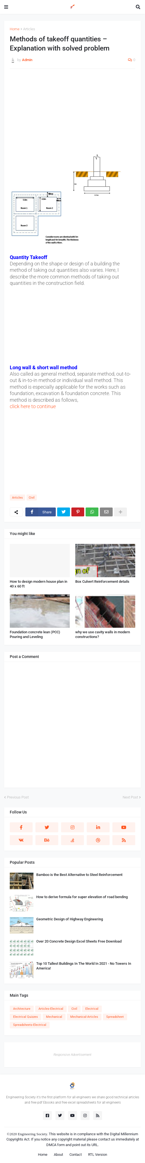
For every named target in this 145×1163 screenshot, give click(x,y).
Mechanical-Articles (84, 1017)
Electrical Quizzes (25, 1017)
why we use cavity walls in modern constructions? (102, 634)
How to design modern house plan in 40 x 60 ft (38, 583)
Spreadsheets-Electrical (29, 1025)
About (58, 1154)
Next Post (130, 797)
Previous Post (18, 797)
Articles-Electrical (50, 1009)
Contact (75, 1154)
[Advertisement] (72, 113)
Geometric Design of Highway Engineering (69, 919)
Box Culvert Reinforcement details (102, 581)
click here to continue (33, 406)
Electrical (91, 1009)
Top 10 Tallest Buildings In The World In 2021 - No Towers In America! (83, 965)
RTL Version (97, 1154)
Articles (29, 29)
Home (15, 29)
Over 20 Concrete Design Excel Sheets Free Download (79, 941)
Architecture (21, 1009)
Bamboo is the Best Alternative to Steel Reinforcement (79, 875)
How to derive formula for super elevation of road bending (82, 897)
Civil (32, 497)
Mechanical (54, 1017)
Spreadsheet (115, 1017)
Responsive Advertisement (72, 1055)
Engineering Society (32, 1134)
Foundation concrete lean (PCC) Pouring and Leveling (35, 634)
